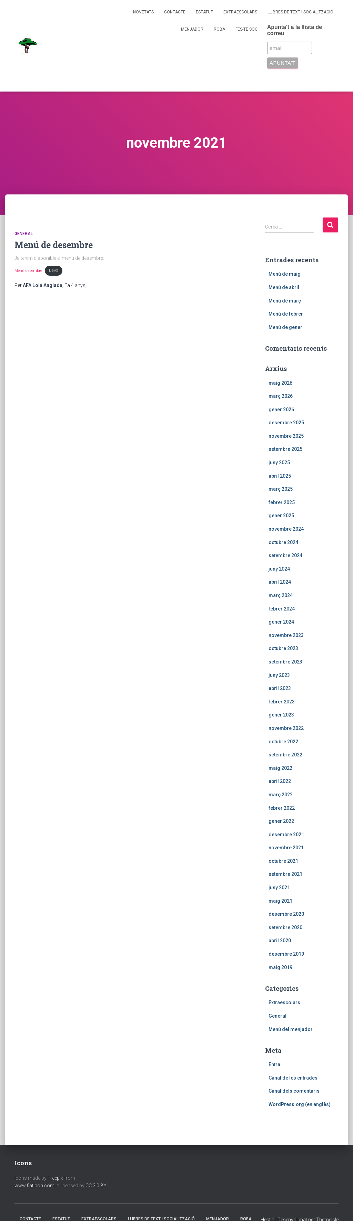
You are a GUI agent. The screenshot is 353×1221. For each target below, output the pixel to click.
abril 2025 (280, 476)
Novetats (143, 12)
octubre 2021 (283, 861)
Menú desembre (28, 270)
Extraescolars (240, 12)
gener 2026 (281, 409)
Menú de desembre (53, 245)
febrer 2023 (282, 701)
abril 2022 (280, 781)
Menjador (192, 29)
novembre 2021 (286, 847)
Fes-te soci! (247, 29)
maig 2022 (280, 768)
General (23, 233)
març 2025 (281, 489)
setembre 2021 (285, 874)
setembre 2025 (285, 449)
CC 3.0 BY (96, 1185)
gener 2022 (281, 821)
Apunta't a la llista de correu (294, 30)
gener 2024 (281, 622)
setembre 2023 (285, 662)
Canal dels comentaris (294, 1091)
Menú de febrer (286, 314)
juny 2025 (279, 462)
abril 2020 (280, 940)
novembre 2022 (286, 728)
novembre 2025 (286, 436)
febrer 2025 (282, 502)
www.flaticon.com (34, 1185)
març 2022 (281, 794)
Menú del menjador (291, 1029)
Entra (274, 1064)
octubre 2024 (283, 542)
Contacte (174, 12)
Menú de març (285, 301)
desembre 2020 (286, 914)
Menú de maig (285, 274)
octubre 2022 (283, 741)
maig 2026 (280, 383)
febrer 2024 (282, 609)
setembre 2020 (285, 927)
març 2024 (281, 595)
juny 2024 (279, 569)
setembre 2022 (285, 754)
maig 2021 (280, 901)
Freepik (55, 1178)
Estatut (204, 12)
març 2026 (281, 396)
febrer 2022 (282, 808)
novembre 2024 (286, 529)
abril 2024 (280, 582)
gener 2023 (281, 715)
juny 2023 (279, 675)
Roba (219, 29)
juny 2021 (279, 887)
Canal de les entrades (293, 1078)
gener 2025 (281, 515)
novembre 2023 (286, 635)
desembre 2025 (286, 422)
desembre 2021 (286, 834)
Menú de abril (284, 287)
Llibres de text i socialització (300, 12)
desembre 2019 (286, 954)
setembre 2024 (285, 555)
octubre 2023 (283, 648)
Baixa (54, 270)
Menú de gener (285, 327)
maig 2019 (280, 967)
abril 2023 (280, 688)
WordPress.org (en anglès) (300, 1104)
